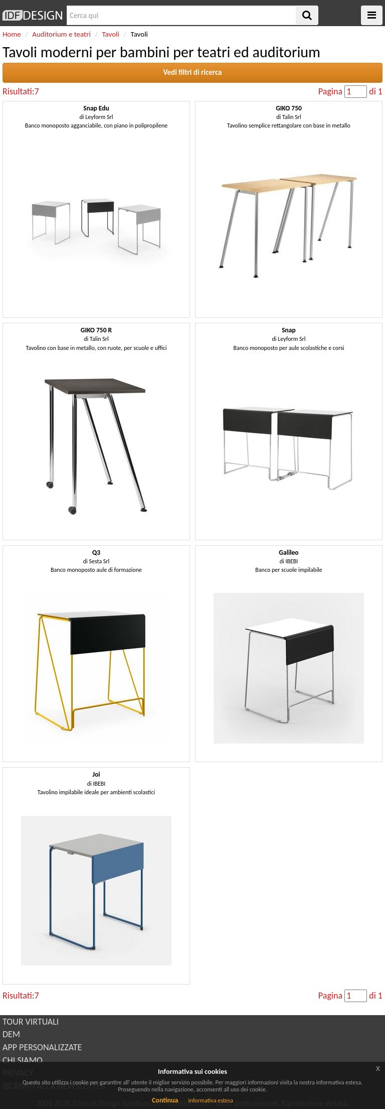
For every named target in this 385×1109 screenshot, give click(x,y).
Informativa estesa (210, 1100)
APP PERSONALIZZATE (42, 1047)
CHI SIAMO (23, 1060)
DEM (11, 1034)
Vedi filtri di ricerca (192, 72)
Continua (165, 1100)
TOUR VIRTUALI (31, 1021)
